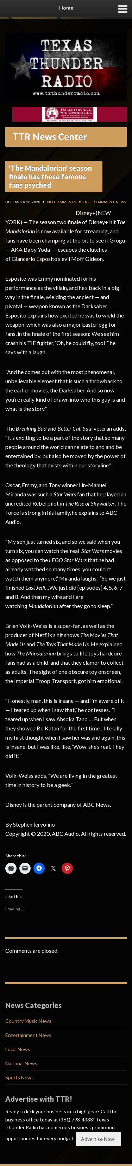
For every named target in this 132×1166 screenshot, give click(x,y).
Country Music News (28, 1021)
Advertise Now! (98, 1139)
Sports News (19, 1077)
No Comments (61, 202)
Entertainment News (104, 202)
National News (21, 1063)
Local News (17, 1049)
